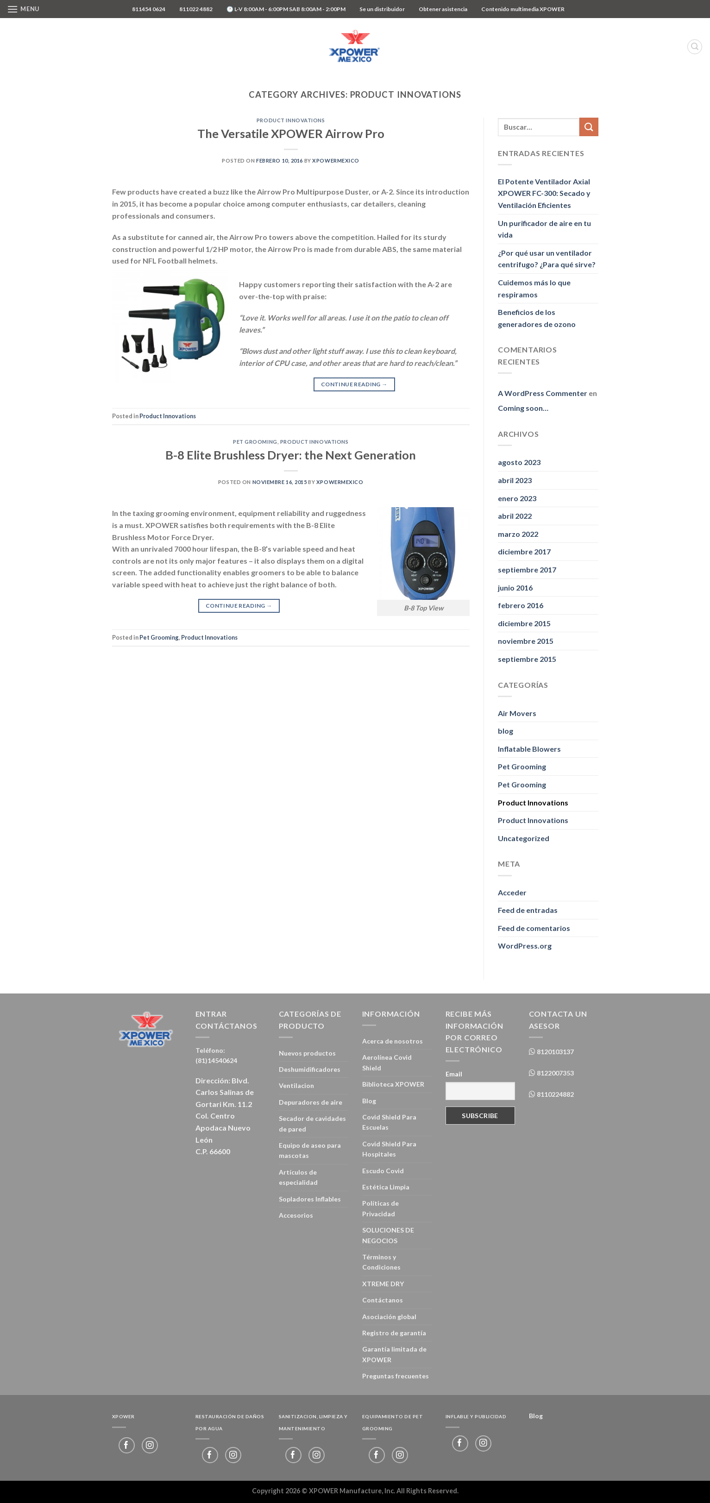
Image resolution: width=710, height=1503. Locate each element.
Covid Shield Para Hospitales (389, 1149)
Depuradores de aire (310, 1102)
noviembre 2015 (525, 640)
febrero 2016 (520, 605)
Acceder (512, 892)
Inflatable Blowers (529, 748)
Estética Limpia (385, 1187)
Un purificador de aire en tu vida (544, 229)
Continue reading (354, 384)
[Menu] (23, 9)
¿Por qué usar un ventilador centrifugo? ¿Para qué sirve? (547, 258)
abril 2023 (515, 480)
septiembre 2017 (527, 569)
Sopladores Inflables (310, 1199)
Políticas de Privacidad (380, 1208)
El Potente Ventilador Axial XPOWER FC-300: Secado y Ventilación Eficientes (544, 193)
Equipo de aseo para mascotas (310, 1150)
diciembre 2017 (524, 551)
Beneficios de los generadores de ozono (537, 318)
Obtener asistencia (443, 9)
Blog (369, 1101)
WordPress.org (525, 945)
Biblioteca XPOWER (393, 1084)
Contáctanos (382, 1300)
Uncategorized (523, 838)
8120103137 (554, 1052)
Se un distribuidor (382, 9)
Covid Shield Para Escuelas (389, 1122)
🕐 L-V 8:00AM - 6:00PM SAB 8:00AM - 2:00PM (286, 9)
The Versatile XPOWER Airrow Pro (290, 133)
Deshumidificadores (309, 1069)
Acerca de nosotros (392, 1041)
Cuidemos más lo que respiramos (534, 288)
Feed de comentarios (534, 928)
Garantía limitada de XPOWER (394, 1354)
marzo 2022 (518, 533)
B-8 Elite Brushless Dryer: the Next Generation (290, 455)
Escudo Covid (383, 1171)
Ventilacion (296, 1085)
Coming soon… (523, 407)
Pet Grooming (255, 442)
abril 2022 (515, 515)
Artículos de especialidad (298, 1177)
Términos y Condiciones (381, 1262)
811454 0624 (148, 9)
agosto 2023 (519, 462)
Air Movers (517, 713)
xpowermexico (335, 160)
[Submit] (588, 127)
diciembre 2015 (524, 623)
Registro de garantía (394, 1333)
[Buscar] (694, 46)
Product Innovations (291, 120)
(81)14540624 (216, 1060)
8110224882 (554, 1094)
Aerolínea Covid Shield (387, 1062)
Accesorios (296, 1215)
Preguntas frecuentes (395, 1376)
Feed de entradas (528, 910)
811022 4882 (196, 9)
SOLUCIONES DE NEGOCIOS (388, 1235)
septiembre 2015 (527, 658)
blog (505, 730)
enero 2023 (517, 498)
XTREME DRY (383, 1284)
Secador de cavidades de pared (312, 1123)
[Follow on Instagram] (150, 1445)
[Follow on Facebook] (127, 1445)
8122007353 (554, 1073)
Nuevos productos (307, 1053)
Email (454, 1074)
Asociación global (389, 1317)
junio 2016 (515, 587)
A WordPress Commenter (542, 393)
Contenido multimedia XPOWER (523, 9)
